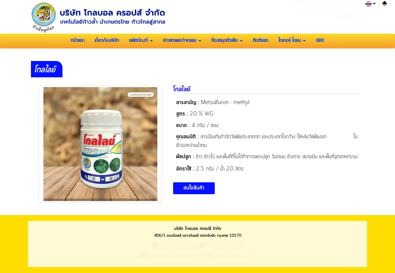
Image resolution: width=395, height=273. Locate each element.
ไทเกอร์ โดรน (292, 41)
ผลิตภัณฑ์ (141, 41)
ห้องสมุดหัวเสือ (227, 41)
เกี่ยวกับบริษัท (107, 41)
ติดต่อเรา (260, 41)
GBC (320, 41)
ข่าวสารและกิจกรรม (182, 41)
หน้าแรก (77, 41)
